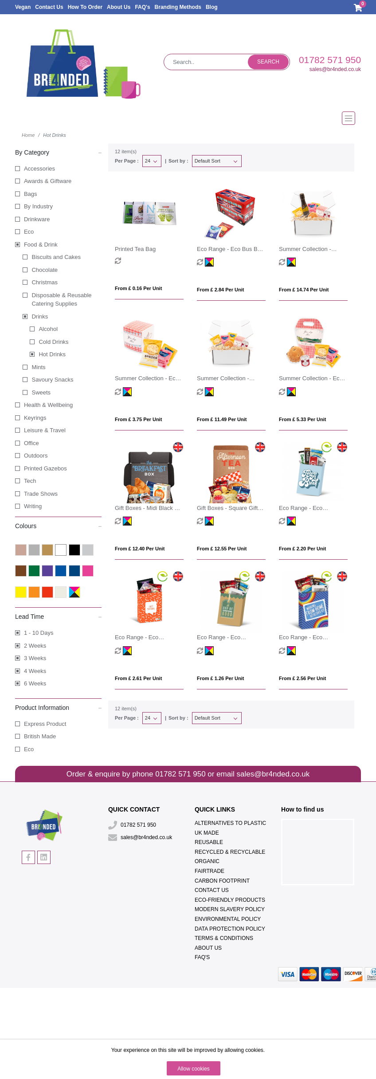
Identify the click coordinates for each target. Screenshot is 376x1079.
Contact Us (49, 7)
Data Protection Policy (230, 929)
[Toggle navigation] (188, 118)
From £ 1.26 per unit (220, 678)
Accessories (39, 168)
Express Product (45, 724)
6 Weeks (35, 683)
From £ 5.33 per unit (302, 419)
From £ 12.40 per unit (140, 548)
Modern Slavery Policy (230, 909)
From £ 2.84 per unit (220, 289)
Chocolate (44, 270)
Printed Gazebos (45, 468)
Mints (38, 367)
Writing (33, 506)
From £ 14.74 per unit (304, 289)
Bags (30, 194)
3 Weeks (35, 658)
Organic (207, 861)
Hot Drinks (52, 354)
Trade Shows (41, 493)
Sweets (41, 392)
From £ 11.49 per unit (222, 419)
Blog (212, 7)
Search (268, 62)
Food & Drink (41, 244)
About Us (118, 7)
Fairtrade (209, 871)
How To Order (85, 7)
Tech (30, 481)
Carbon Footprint (222, 881)
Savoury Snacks (52, 379)
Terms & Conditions (224, 938)
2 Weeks (35, 645)
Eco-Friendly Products (230, 900)
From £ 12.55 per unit (222, 548)
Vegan (23, 7)
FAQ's (142, 7)
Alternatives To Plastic (230, 823)
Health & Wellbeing (48, 405)
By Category (58, 152)
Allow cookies (193, 1069)
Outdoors (35, 455)
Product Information (58, 707)
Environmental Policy (228, 919)
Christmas (44, 282)
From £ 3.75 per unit (138, 419)
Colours (58, 526)
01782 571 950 (330, 60)
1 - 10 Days (38, 632)
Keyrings (35, 417)
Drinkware (37, 219)
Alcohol (48, 329)
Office (31, 443)
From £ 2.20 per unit (302, 548)
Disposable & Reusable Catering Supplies (61, 299)
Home (28, 135)
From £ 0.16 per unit (138, 288)
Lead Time (58, 616)
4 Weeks (35, 671)
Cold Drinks (53, 341)
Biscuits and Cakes (56, 257)
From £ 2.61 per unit (138, 678)
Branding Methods (178, 7)
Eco (29, 231)
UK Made (207, 833)
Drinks (39, 316)
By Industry (38, 206)
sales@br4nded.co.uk (335, 69)
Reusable (209, 842)
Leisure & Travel (45, 430)
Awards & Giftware (47, 181)
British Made (40, 736)
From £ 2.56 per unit (302, 678)
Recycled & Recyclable (230, 852)
